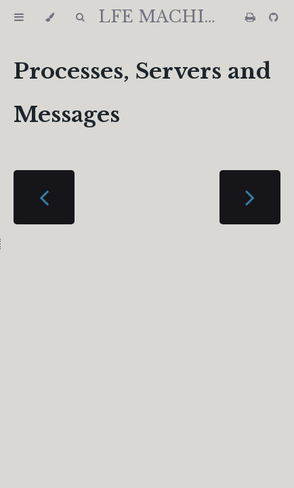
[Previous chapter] (44, 197)
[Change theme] (50, 17)
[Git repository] (274, 17)
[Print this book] (252, 17)
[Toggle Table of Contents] (19, 17)
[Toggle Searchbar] (80, 17)
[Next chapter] (249, 197)
